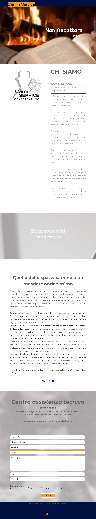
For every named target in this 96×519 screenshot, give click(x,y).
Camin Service (21, 4)
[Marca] (47, 474)
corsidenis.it (54, 510)
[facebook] (47, 514)
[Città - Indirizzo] (47, 442)
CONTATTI (48, 381)
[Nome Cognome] (47, 437)
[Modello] (47, 479)
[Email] (47, 452)
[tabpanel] (48, 35)
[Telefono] (47, 447)
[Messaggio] (47, 463)
